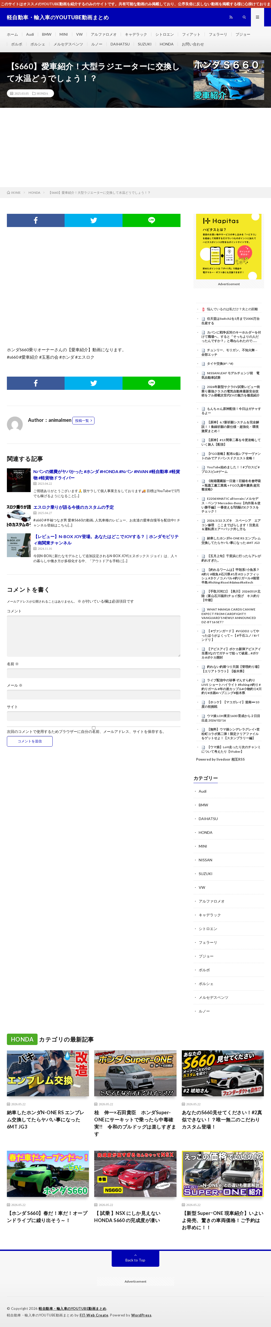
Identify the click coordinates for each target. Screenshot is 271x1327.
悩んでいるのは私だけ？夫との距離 (232, 309)
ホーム (12, 34)
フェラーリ (218, 34)
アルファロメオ (104, 34)
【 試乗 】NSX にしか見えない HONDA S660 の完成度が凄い (127, 1216)
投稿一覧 (82, 420)
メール (14, 685)
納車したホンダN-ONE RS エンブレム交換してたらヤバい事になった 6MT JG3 (231, 540)
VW (79, 34)
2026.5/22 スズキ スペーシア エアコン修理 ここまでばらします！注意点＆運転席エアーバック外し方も (231, 525)
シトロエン (164, 34)
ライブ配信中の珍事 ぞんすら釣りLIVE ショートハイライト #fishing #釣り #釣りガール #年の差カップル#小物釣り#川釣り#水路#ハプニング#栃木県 (231, 686)
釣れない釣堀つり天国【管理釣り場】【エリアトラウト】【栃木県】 (231, 669)
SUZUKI (145, 44)
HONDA (167, 44)
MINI (64, 34)
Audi (30, 34)
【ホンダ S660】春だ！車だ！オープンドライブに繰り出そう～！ (47, 1216)
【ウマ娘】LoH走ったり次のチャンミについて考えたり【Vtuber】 (231, 749)
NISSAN (205, 860)
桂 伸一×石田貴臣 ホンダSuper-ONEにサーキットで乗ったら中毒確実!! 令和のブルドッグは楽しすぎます (135, 1123)
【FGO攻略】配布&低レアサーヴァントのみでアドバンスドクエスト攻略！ (231, 456)
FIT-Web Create (94, 1315)
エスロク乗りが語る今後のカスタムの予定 (73, 507)
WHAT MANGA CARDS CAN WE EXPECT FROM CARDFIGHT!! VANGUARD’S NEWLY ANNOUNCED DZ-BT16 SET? (228, 615)
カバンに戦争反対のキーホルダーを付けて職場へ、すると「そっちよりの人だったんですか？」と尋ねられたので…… (231, 336)
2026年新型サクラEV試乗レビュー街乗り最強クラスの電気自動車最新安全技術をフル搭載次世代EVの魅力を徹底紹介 (230, 391)
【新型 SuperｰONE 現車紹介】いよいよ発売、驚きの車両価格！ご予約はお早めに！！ (223, 1220)
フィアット (191, 34)
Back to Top (135, 1260)
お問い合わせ (193, 44)
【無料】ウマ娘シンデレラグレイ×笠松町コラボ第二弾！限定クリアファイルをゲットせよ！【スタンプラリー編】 (230, 733)
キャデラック (136, 34)
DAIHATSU (120, 44)
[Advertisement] (135, 147)
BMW (46, 34)
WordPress (141, 1315)
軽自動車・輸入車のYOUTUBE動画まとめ (72, 1308)
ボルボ (16, 44)
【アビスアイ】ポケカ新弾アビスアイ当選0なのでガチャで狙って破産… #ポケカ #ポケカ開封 (231, 653)
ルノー (96, 44)
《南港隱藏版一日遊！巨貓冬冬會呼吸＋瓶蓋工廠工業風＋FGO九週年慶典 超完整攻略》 (231, 485)
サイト (12, 707)
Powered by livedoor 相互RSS (220, 759)
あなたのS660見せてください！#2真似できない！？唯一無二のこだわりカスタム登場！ (222, 1119)
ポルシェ (37, 44)
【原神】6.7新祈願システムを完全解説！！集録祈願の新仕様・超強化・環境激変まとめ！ (230, 426)
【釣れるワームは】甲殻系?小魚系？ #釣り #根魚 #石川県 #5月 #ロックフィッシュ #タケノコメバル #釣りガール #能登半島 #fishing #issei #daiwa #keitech (230, 576)
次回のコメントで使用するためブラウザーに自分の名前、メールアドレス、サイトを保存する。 (86, 731)
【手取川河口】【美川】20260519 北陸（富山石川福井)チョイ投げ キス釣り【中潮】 (230, 595)
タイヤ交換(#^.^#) (220, 364)
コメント (14, 611)
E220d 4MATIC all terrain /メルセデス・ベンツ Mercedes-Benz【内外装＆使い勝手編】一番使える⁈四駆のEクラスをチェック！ (230, 505)
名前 (13, 664)
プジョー (243, 34)
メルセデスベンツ (68, 44)
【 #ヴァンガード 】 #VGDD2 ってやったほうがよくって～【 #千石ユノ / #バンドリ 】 (230, 635)
